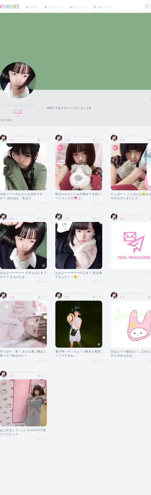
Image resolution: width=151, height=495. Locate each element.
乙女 (18, 111)
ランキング (85, 6)
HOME (34, 6)
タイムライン (58, 6)
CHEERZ (9, 6)
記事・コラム (111, 6)
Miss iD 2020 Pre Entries (18, 104)
